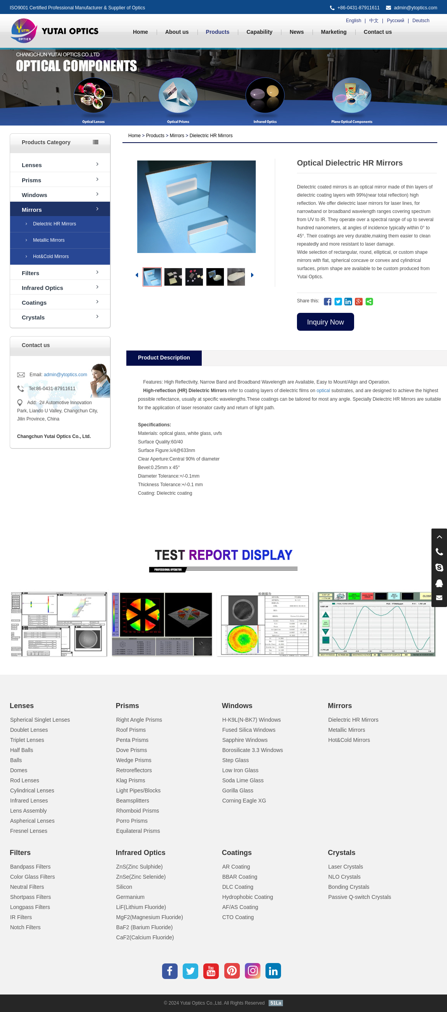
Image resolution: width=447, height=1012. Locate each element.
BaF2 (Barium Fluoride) (144, 927)
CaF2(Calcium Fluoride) (145, 937)
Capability (259, 32)
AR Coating (236, 867)
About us (177, 32)
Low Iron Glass (240, 770)
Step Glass (235, 760)
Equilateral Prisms (138, 831)
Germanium (130, 897)
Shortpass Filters (30, 897)
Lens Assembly (28, 811)
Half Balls (21, 750)
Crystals (60, 317)
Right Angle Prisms (139, 720)
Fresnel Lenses (28, 831)
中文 (374, 20)
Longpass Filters (30, 907)
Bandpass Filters (30, 867)
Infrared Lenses (29, 800)
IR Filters (21, 917)
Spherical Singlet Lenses (40, 720)
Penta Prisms (132, 740)
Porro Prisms (132, 821)
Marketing (334, 32)
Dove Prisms (131, 750)
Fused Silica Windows (249, 730)
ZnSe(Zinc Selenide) (141, 877)
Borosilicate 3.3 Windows (252, 750)
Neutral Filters (27, 887)
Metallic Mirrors (45, 240)
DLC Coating (237, 887)
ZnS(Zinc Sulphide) (139, 867)
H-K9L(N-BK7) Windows (251, 720)
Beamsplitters (132, 800)
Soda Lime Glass (243, 780)
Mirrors (60, 209)
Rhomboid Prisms (137, 811)
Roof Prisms (131, 730)
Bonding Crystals (349, 887)
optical (323, 390)
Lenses (60, 164)
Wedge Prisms (134, 760)
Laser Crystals (345, 867)
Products (218, 32)
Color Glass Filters (32, 877)
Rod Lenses (24, 780)
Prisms (60, 179)
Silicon (124, 887)
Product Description (164, 357)
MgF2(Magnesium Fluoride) (149, 917)
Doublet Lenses (29, 730)
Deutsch (421, 20)
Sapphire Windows (245, 740)
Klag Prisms (130, 780)
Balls (16, 760)
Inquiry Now (325, 322)
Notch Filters (25, 927)
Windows (60, 194)
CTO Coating (238, 917)
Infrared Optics (60, 287)
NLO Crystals (344, 877)
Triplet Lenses (27, 740)
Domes (18, 770)
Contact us (378, 32)
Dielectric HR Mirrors (51, 224)
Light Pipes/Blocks (138, 790)
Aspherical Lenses (32, 821)
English (353, 20)
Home (140, 32)
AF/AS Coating (240, 907)
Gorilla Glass (237, 790)
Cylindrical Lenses (32, 790)
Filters (60, 272)
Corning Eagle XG (244, 800)
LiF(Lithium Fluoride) (141, 907)
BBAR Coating (239, 877)
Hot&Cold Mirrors (47, 256)
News (297, 32)
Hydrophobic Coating (247, 897)
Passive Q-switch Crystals (359, 897)
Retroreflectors (134, 770)
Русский (395, 20)
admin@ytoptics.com (415, 7)
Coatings (60, 302)
